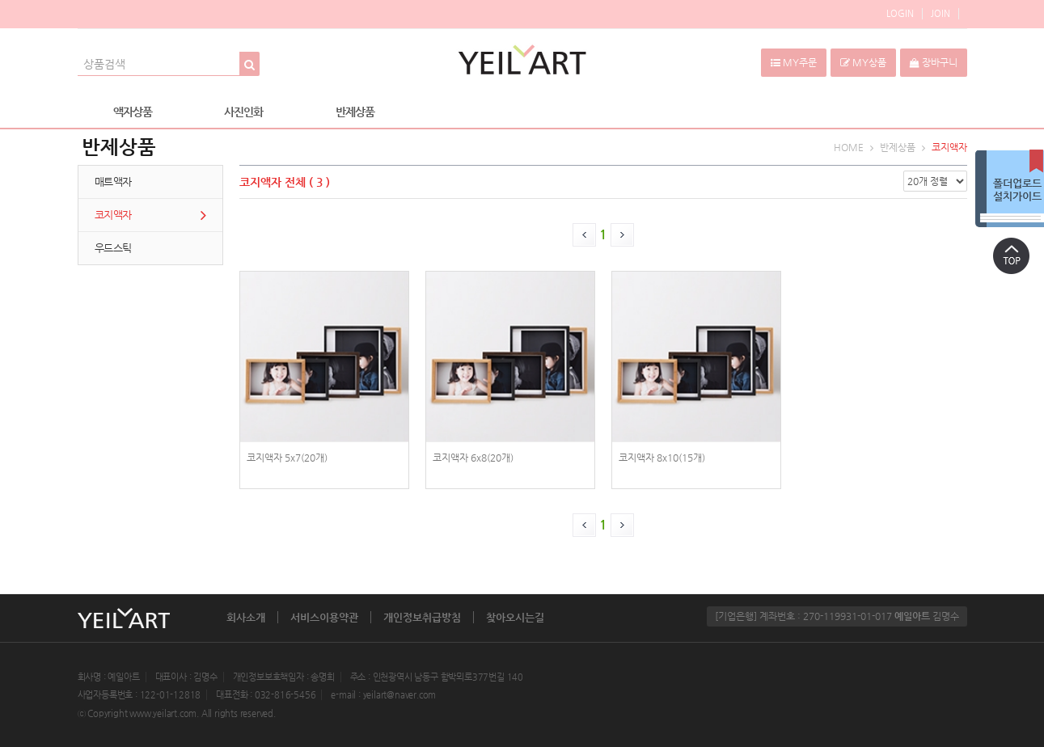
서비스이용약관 (324, 617)
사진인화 (243, 111)
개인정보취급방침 (422, 617)
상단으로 (1011, 255)
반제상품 (355, 111)
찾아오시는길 (515, 617)
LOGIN (900, 13)
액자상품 (132, 111)
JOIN (940, 13)
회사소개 (245, 617)
